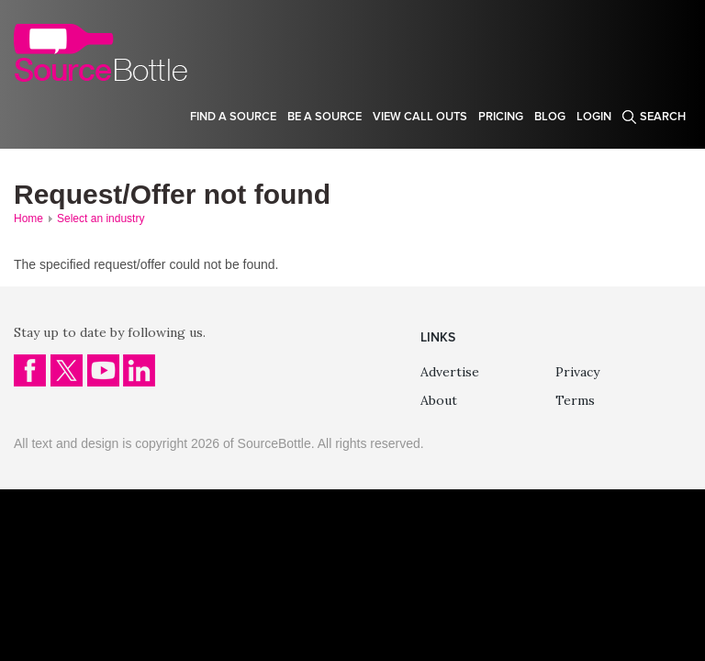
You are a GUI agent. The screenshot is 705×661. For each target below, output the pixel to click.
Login (593, 116)
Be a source (324, 116)
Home (28, 218)
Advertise (449, 372)
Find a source (233, 116)
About (438, 400)
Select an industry (100, 218)
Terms (575, 400)
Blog (549, 116)
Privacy (577, 372)
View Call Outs (420, 116)
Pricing (500, 116)
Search (663, 116)
